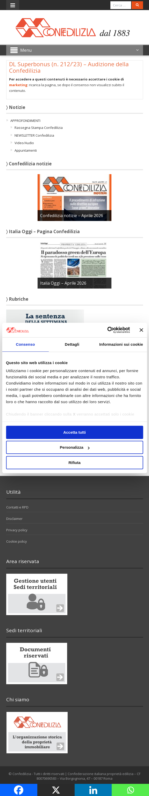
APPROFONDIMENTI (25, 120)
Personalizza (75, 447)
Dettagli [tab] (72, 344)
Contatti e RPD (17, 507)
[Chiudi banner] (141, 330)
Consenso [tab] (25, 344)
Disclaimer (14, 518)
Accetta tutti (74, 432)
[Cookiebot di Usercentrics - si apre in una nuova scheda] (107, 330)
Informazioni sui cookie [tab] (121, 344)
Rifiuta (74, 462)
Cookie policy (16, 541)
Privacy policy (16, 530)
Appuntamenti (26, 150)
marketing (18, 85)
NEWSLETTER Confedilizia (34, 135)
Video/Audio (24, 143)
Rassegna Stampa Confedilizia (39, 127)
